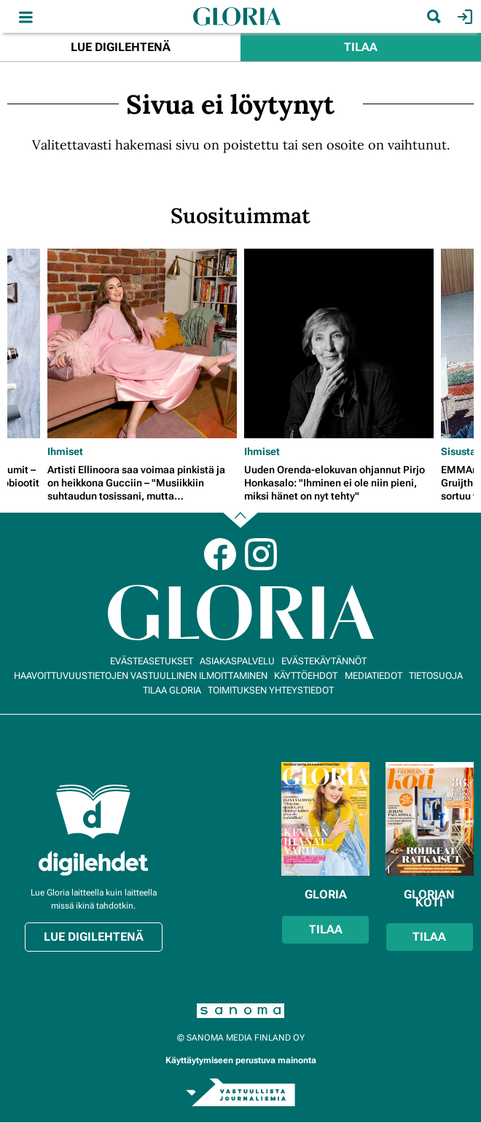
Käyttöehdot (305, 675)
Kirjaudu (463, 16)
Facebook (220, 554)
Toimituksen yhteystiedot (271, 690)
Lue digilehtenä (121, 47)
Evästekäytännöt (324, 661)
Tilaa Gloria (172, 690)
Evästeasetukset (151, 661)
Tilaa (361, 47)
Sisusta (458, 451)
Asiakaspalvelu (237, 661)
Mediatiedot (373, 675)
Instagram (261, 554)
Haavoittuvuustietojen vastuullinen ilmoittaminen (140, 675)
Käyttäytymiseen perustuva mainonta (240, 1060)
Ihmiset (65, 451)
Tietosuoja (436, 675)
